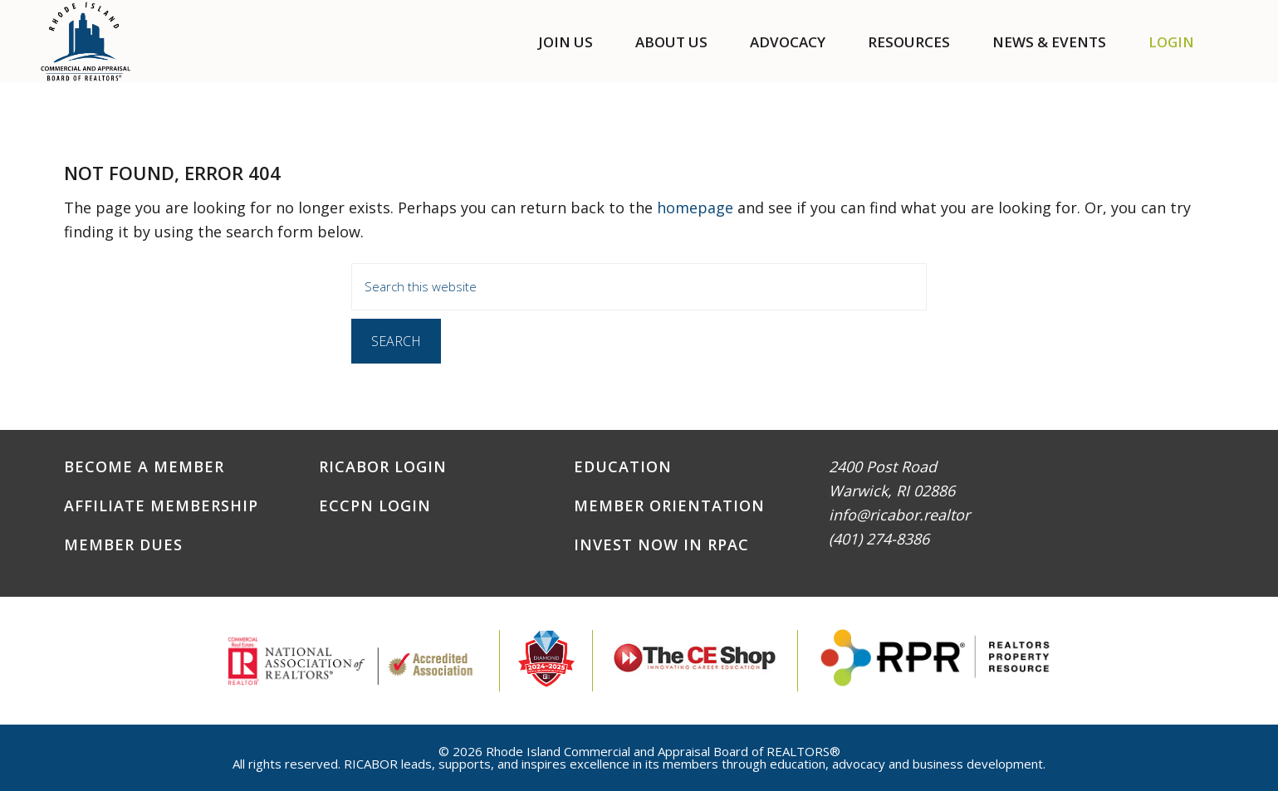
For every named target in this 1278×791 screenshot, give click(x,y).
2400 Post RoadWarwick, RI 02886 (892, 478)
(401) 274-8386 (879, 539)
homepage (695, 207)
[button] (1236, 42)
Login (1171, 41)
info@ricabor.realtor (899, 515)
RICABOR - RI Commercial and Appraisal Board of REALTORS (86, 41)
